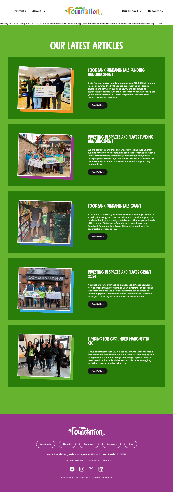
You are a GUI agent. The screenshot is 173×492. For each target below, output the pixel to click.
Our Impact (88, 444)
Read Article (98, 105)
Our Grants (18, 11)
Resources (155, 11)
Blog (131, 444)
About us (38, 11)
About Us (67, 444)
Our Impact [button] (130, 11)
